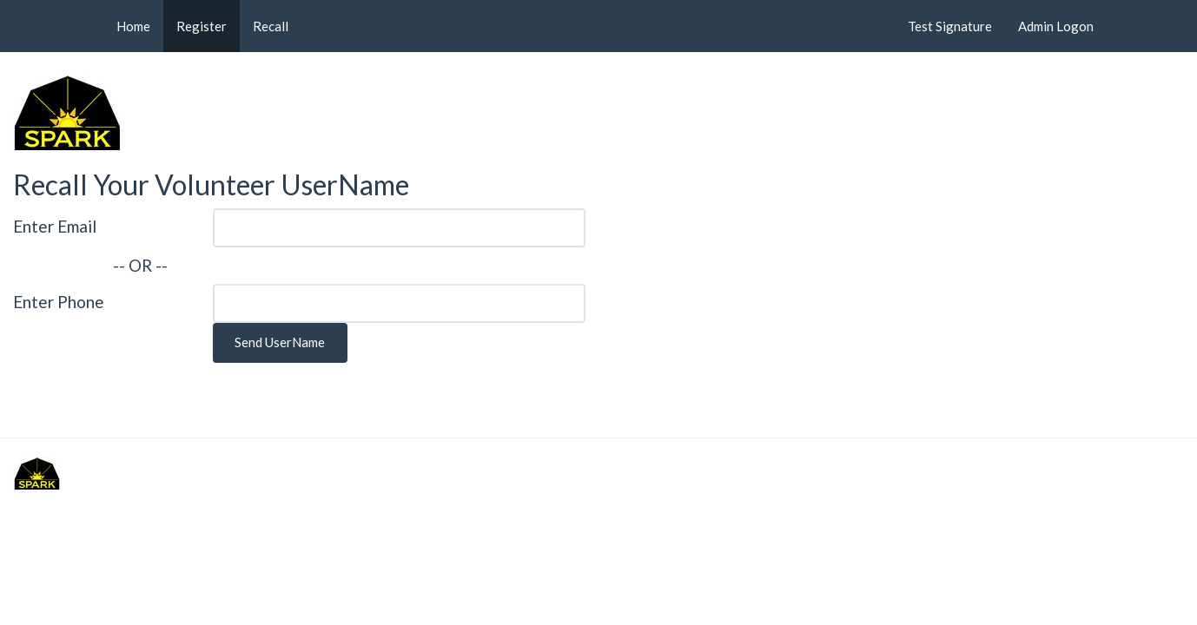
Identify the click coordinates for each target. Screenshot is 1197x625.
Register (201, 26)
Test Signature (950, 26)
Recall (270, 26)
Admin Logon (1056, 26)
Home (133, 26)
